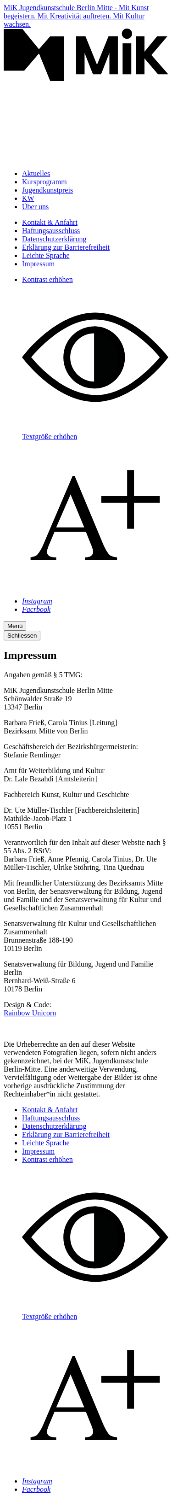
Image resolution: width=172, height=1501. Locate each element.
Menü (14, 625)
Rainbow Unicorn (30, 1013)
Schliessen (22, 635)
